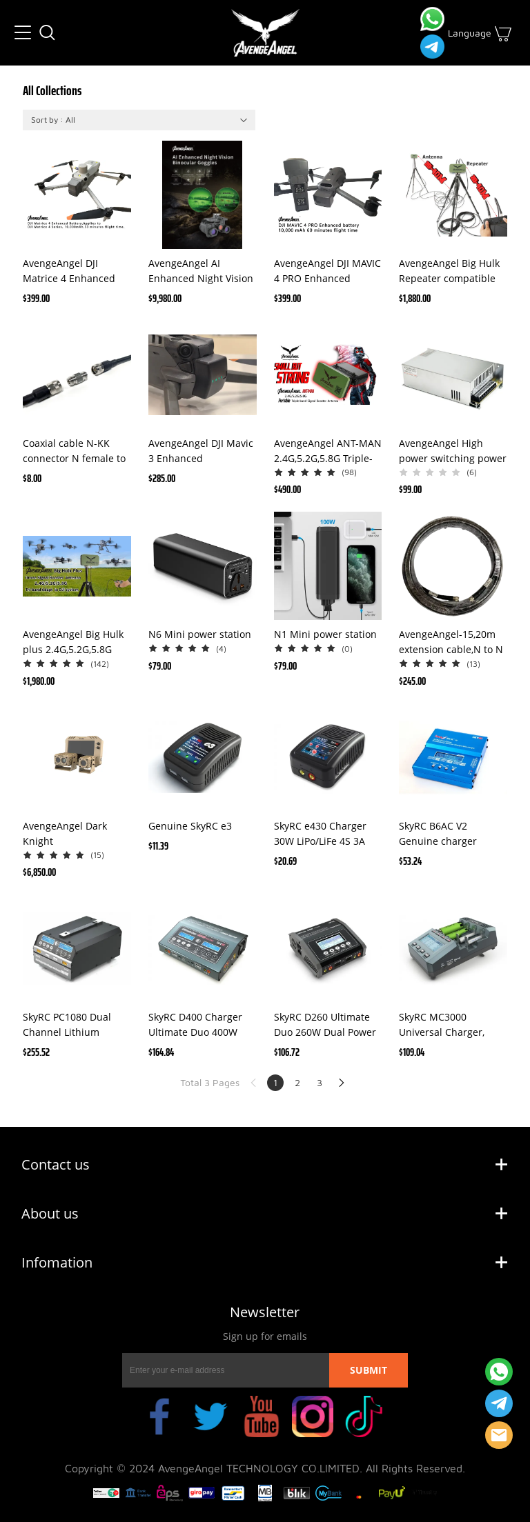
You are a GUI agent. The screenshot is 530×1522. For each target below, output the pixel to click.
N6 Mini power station (199, 634)
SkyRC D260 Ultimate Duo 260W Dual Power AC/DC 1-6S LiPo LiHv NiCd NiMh (325, 1025)
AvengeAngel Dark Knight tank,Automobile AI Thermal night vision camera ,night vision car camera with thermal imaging (70, 834)
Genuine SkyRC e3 (190, 825)
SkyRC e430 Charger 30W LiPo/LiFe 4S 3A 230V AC (320, 834)
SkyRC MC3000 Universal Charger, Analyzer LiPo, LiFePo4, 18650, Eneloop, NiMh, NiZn (450, 1025)
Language (469, 33)
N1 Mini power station (325, 634)
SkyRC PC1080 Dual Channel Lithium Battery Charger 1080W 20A (76, 1025)
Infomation (56, 1262)
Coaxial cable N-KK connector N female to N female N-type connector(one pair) (74, 451)
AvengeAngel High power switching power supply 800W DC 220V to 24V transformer (453, 451)
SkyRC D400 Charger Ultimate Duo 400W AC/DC (195, 1025)
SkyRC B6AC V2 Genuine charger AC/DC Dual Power (441, 834)
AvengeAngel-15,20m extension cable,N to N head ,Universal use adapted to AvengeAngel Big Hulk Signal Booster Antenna (451, 642)
